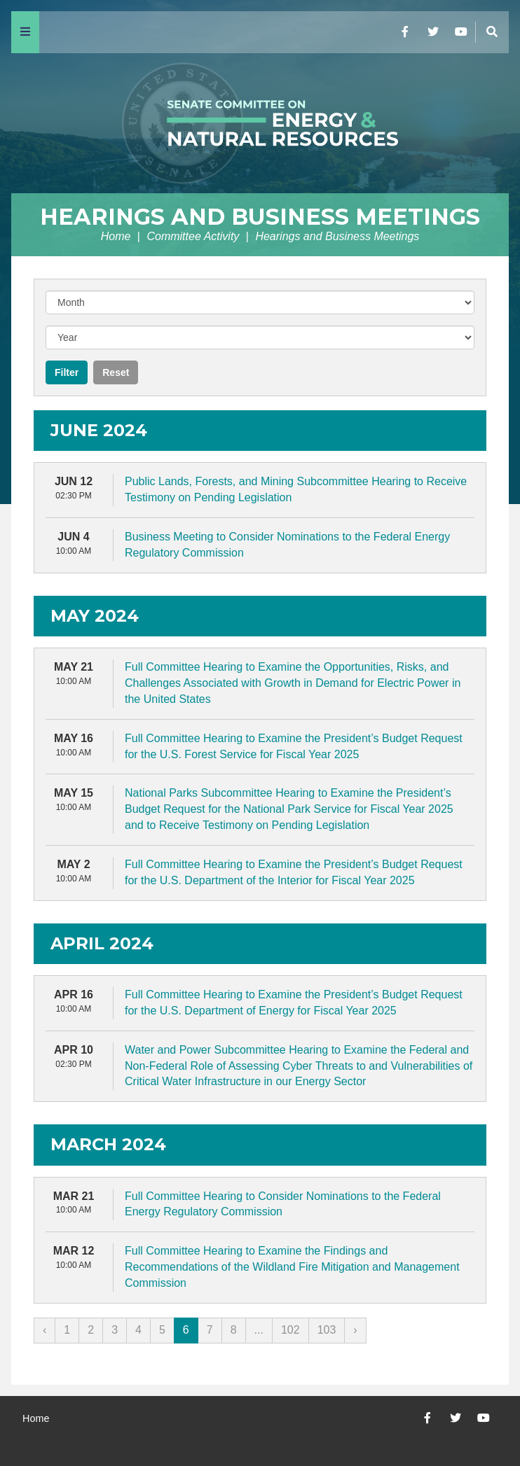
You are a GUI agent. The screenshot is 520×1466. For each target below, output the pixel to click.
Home (116, 236)
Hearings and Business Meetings (260, 216)
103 (326, 1330)
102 (290, 1330)
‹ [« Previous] (44, 1330)
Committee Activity (192, 236)
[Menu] (25, 32)
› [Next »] (355, 1330)
